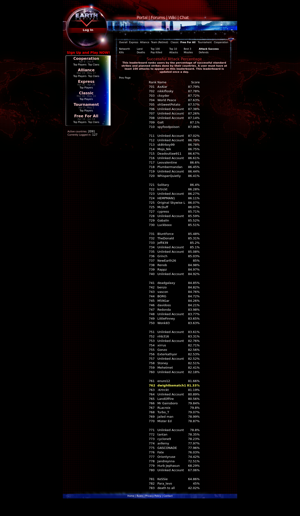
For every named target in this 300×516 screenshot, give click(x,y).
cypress (163, 211)
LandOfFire (166, 399)
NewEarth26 (167, 260)
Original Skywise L (171, 202)
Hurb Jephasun (169, 465)
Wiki (172, 17)
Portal (142, 17)
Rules (140, 496)
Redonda (164, 309)
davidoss (164, 305)
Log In (88, 30)
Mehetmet (165, 367)
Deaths (141, 52)
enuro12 (164, 381)
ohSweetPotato (169, 104)
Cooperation (86, 58)
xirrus (162, 345)
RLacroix (164, 407)
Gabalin (163, 220)
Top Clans (93, 64)
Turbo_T (163, 412)
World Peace (167, 100)
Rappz (162, 269)
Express (86, 81)
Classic (86, 93)
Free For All (86, 116)
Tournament (86, 104)
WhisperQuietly (169, 176)
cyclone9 (164, 439)
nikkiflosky (165, 91)
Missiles (188, 52)
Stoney (163, 363)
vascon (163, 292)
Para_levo (165, 483)
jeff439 (163, 243)
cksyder (163, 95)
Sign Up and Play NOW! (88, 52)
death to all (166, 488)
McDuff (163, 207)
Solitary (163, 185)
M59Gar (163, 300)
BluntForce (166, 234)
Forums (158, 17)
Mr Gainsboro (168, 403)
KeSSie (163, 479)
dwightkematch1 (172, 385)
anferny (163, 443)
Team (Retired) (159, 42)
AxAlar (162, 86)
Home (131, 496)
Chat (184, 17)
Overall (123, 42)
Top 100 (155, 49)
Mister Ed (165, 421)
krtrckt (163, 189)
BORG (162, 296)
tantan (163, 434)
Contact (167, 496)
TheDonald (166, 238)
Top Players (79, 64)
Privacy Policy (153, 496)
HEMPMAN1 (166, 198)
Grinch (163, 256)
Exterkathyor (167, 354)
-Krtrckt (163, 390)
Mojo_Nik (164, 149)
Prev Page (125, 77)
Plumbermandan (170, 167)
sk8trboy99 (166, 144)
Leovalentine (167, 162)
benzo (162, 287)
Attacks (173, 52)
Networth (124, 49)
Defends (203, 52)
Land (139, 49)
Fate (161, 452)
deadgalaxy (166, 283)
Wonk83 (164, 323)
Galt (161, 122)
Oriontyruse (167, 457)
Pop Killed (156, 52)
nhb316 (163, 336)
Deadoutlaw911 (170, 153)
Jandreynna (166, 461)
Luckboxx (165, 225)
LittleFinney (166, 318)
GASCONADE (167, 448)
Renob (162, 265)
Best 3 (187, 49)
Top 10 (173, 49)
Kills (121, 52)
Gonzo (162, 350)
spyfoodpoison (169, 127)
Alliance (86, 70)
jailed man (165, 416)
